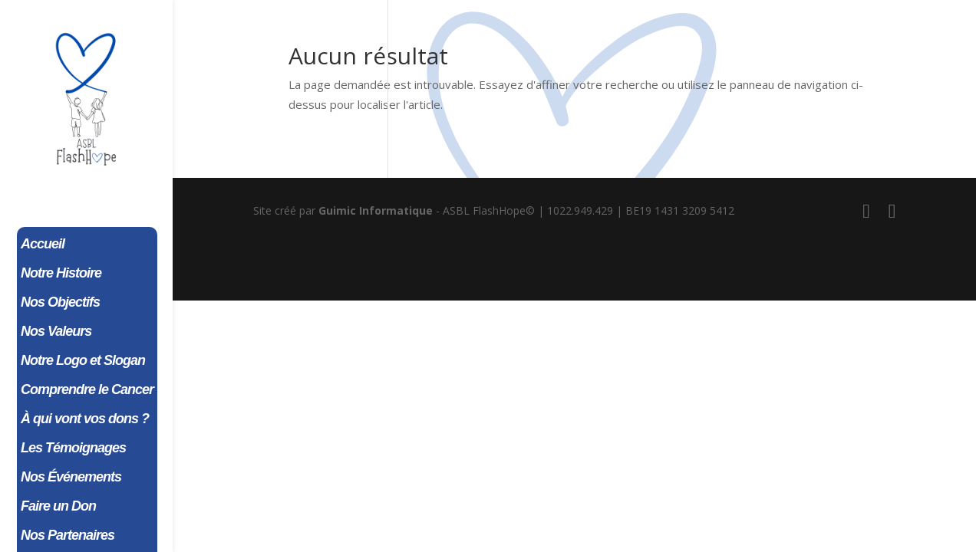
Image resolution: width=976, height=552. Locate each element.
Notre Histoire (61, 274)
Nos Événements (71, 478)
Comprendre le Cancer (87, 390)
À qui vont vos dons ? (85, 419)
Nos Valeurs (56, 332)
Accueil (42, 244)
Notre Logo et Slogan (83, 361)
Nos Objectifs (60, 303)
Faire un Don (58, 507)
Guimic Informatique (375, 210)
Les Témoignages (73, 448)
